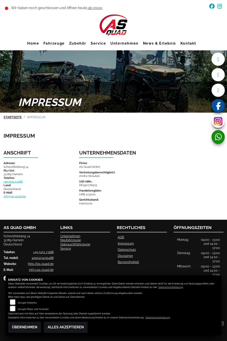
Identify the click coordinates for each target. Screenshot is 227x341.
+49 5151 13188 (13, 181)
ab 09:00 (94, 8)
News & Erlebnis (159, 43)
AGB (121, 237)
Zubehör (77, 43)
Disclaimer (125, 256)
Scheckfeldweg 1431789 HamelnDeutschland (17, 240)
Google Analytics (27, 302)
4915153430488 (43, 258)
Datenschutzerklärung (170, 287)
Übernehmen (24, 327)
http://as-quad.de (41, 264)
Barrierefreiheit (128, 262)
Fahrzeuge (54, 43)
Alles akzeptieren (66, 327)
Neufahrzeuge (70, 240)
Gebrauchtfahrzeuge (75, 244)
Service (98, 43)
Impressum (126, 243)
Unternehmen (124, 43)
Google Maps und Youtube (33, 309)
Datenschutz (127, 249)
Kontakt (188, 43)
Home (33, 43)
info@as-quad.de (15, 196)
